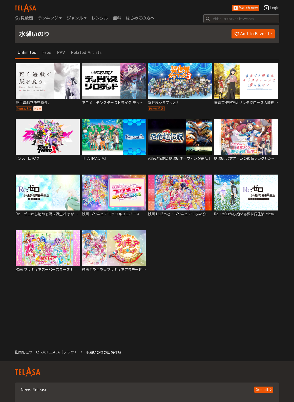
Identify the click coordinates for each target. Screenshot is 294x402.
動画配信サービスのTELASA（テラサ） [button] (46, 352)
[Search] (241, 18)
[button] (245, 8)
